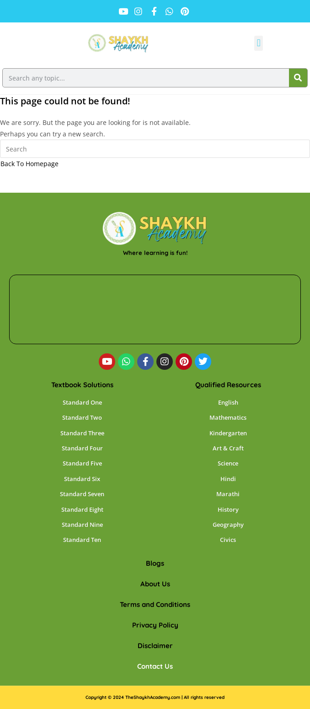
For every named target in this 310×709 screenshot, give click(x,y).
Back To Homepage (29, 163)
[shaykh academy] (155, 309)
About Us (155, 583)
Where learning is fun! (155, 252)
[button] (258, 43)
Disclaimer (155, 645)
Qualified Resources (228, 384)
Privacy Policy (155, 625)
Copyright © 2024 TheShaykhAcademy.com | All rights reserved (155, 697)
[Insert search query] (155, 149)
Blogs (155, 563)
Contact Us (155, 666)
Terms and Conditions (155, 604)
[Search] (298, 78)
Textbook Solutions (82, 384)
